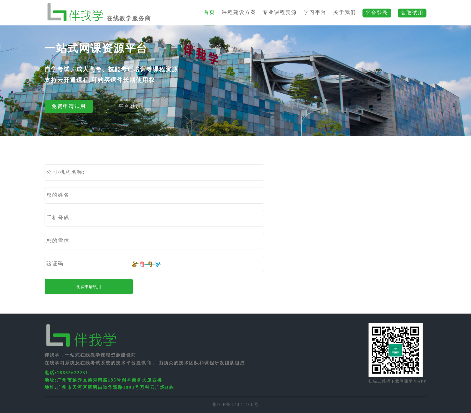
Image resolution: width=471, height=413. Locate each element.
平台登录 (129, 106)
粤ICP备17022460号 (235, 404)
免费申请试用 (69, 106)
